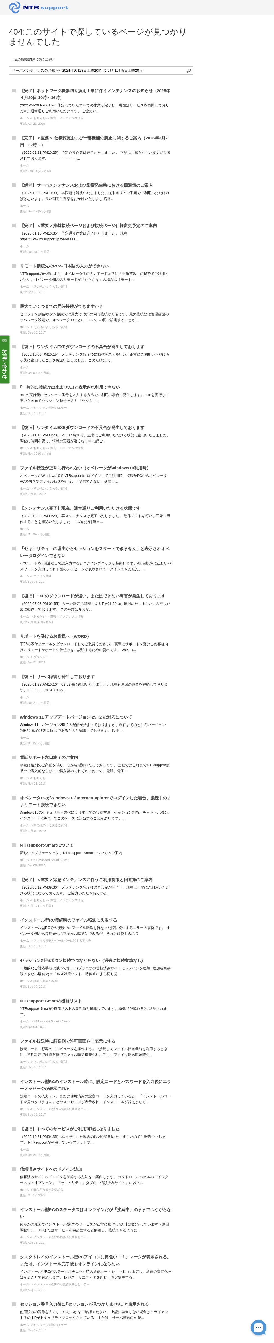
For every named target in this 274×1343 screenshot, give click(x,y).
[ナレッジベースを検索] (101, 70)
